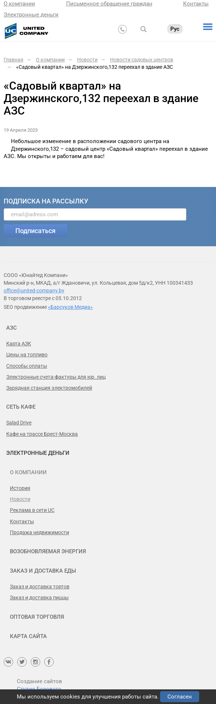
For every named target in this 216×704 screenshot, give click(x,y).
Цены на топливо (27, 354)
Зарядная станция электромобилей (49, 388)
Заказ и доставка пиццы (39, 597)
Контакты (196, 3)
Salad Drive (18, 423)
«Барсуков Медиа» (70, 307)
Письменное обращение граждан (109, 3)
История (20, 488)
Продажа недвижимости (39, 532)
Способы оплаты (26, 366)
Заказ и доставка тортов (39, 586)
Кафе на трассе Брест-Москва (42, 434)
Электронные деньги (31, 14)
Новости (20, 499)
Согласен (179, 696)
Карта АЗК (18, 344)
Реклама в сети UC (32, 510)
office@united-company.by (34, 290)
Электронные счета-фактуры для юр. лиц (56, 377)
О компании (19, 3)
